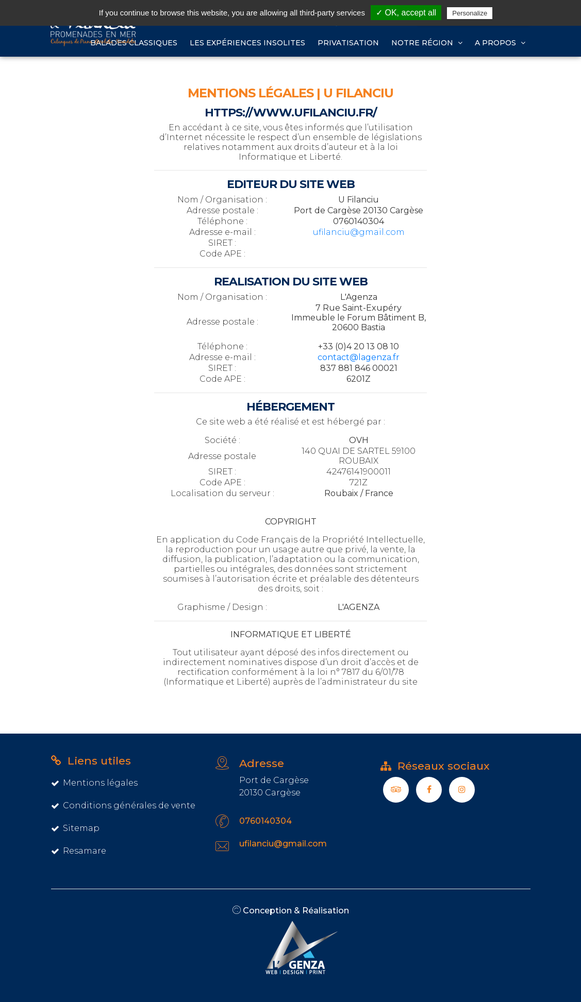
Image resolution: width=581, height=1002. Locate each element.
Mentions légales (94, 783)
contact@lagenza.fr (359, 357)
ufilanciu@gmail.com (359, 232)
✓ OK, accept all (406, 12)
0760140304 (265, 821)
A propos (500, 42)
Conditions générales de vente (123, 805)
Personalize (469, 13)
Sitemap (75, 828)
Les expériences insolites (247, 42)
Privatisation (348, 42)
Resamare (78, 851)
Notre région (426, 42)
